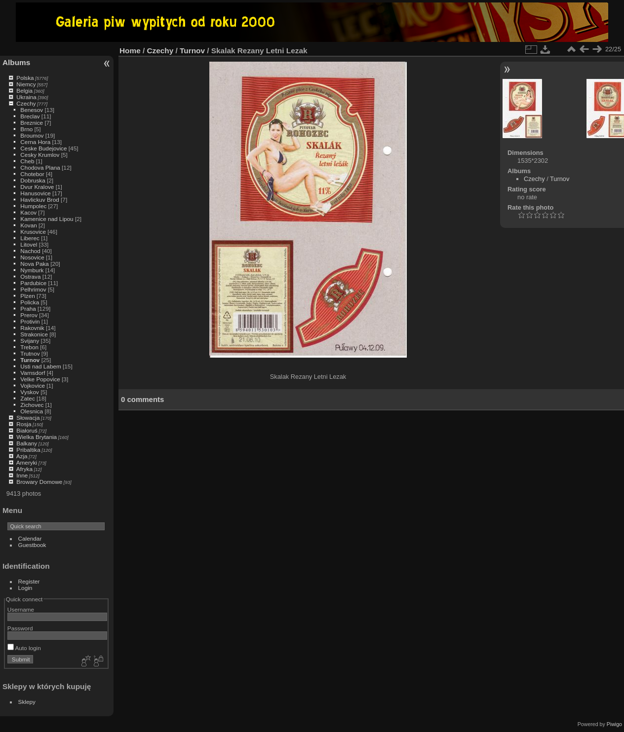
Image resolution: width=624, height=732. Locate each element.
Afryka (24, 469)
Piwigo (614, 724)
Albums (16, 62)
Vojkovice (32, 385)
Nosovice (32, 257)
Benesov (31, 110)
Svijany (29, 340)
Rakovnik (32, 328)
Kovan (28, 225)
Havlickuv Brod (39, 199)
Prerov (29, 315)
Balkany (26, 443)
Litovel (28, 244)
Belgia (24, 90)
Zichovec (31, 405)
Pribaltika (28, 449)
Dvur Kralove (37, 186)
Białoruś (27, 430)
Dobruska (32, 180)
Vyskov (29, 392)
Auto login (24, 648)
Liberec (29, 238)
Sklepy (27, 701)
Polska (25, 77)
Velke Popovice (40, 379)
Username (20, 609)
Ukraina (26, 97)
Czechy (26, 103)
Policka (29, 302)
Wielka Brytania (36, 437)
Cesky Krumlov (39, 154)
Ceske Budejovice (43, 148)
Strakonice (34, 334)
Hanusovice (35, 193)
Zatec (27, 398)
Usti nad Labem (40, 366)
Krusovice (33, 231)
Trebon (29, 347)
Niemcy (26, 84)
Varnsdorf (32, 372)
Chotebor (32, 174)
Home (130, 50)
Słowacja (27, 417)
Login (25, 588)
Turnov (29, 360)
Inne (22, 475)
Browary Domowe (39, 481)
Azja (22, 456)
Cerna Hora (35, 142)
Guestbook (32, 545)
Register (29, 581)
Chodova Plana (40, 167)
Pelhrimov (33, 289)
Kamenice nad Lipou (46, 219)
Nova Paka (34, 263)
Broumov (31, 135)
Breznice (31, 122)
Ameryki (27, 462)
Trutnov (29, 353)
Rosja (23, 424)
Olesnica (31, 411)
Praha (28, 308)
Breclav (29, 116)
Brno (26, 129)
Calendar (30, 538)
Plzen (27, 296)
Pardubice (33, 283)
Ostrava (30, 276)
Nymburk (31, 270)
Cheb (27, 161)
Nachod (30, 251)
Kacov (28, 212)
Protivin (29, 321)
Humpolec (33, 206)
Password (20, 628)
